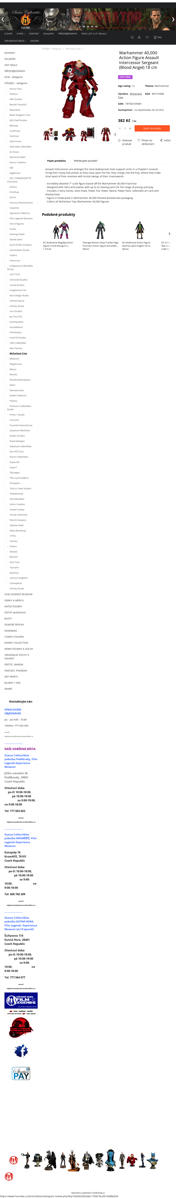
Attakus (14, 93)
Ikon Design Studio (19, 295)
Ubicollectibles (17, 498)
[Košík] (158, 37)
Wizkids (13, 551)
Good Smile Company (21, 244)
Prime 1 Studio (17, 414)
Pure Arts (14, 419)
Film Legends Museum (21, 218)
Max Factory (16, 348)
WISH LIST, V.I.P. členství (93, 33)
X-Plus (13, 535)
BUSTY (8, 618)
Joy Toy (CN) (16, 316)
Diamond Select (18, 157)
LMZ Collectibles (18, 342)
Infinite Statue (17, 300)
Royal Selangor (17, 441)
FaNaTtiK (14, 207)
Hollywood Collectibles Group (20, 267)
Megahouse (16, 363)
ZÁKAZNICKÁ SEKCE (14, 40)
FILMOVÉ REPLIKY (14, 624)
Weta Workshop (18, 530)
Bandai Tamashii (18, 104)
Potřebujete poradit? (85, 160)
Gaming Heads (17, 234)
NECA (12, 385)
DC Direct (14, 151)
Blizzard (14, 556)
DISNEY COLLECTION (16, 642)
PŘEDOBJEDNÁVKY (67, 33)
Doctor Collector (18, 162)
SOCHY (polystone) (15, 612)
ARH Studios (16, 99)
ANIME (8, 688)
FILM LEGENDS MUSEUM (18, 594)
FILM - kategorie (13, 77)
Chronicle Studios (19, 279)
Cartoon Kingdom (19, 577)
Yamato (14, 541)
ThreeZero (15, 483)
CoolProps (15, 130)
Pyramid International (21, 425)
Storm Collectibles (19, 456)
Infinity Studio (17, 306)
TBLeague (15, 472)
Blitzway (14, 125)
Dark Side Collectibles (20, 146)
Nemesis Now (17, 390)
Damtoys (14, 136)
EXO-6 (13, 197)
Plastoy (13, 400)
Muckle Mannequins (20, 379)
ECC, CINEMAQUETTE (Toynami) (19, 180)
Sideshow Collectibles (20, 446)
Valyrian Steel (16, 525)
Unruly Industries (18, 514)
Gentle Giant (16, 239)
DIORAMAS (10, 630)
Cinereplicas (16, 583)
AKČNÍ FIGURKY (13, 606)
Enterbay (14, 192)
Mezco (13, 369)
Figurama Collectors (20, 213)
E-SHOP (8, 33)
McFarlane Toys (18, 353)
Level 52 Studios (18, 337)
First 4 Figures (17, 223)
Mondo (13, 374)
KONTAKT (34, 33)
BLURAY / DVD (12, 682)
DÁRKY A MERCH (14, 600)
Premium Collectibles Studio (19, 408)
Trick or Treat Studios (20, 488)
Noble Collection (18, 395)
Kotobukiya (15, 332)
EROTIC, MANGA (13, 664)
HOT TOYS (15, 274)
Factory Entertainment (21, 202)
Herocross (15, 260)
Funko (13, 229)
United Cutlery (17, 509)
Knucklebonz (16, 327)
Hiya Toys (15, 562)
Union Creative (17, 504)
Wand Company (18, 520)
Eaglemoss (15, 173)
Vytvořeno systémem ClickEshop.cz (88, 1192)
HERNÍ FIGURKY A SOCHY (18, 648)
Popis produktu (56, 160)
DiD (11, 167)
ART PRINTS (11, 676)
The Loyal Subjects (19, 477)
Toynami (14, 567)
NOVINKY (9, 52)
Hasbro (13, 255)
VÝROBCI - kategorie (15, 83)
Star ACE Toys (17, 451)
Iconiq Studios (17, 285)
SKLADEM (9, 58)
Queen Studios (17, 435)
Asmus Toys (16, 88)
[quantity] (125, 128)
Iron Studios (16, 311)
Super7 (13, 467)
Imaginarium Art (18, 290)
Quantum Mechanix (20, 430)
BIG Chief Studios (18, 120)
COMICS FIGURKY (14, 636)
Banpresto (15, 109)
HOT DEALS (10, 65)
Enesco (13, 186)
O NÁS (20, 33)
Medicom (14, 358)
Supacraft (14, 462)
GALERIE (34, 40)
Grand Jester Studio (19, 250)
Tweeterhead (16, 493)
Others (13, 546)
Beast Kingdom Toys (20, 114)
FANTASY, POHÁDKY (15, 670)
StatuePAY (48, 33)
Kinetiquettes (16, 321)
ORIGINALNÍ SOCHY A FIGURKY (16, 656)
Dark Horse (15, 141)
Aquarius (14, 572)
